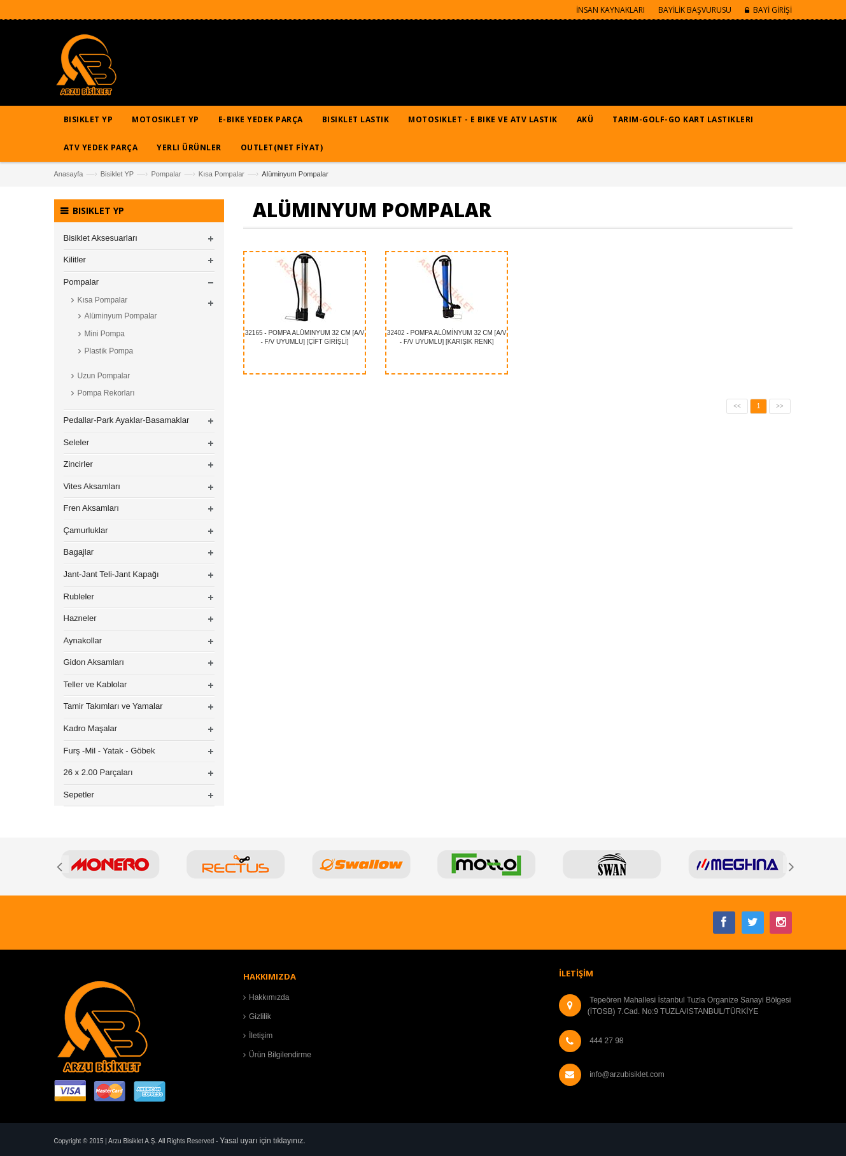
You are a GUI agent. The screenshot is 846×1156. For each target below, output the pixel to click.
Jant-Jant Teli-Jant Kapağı (111, 574)
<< (737, 406)
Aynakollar (83, 640)
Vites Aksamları (92, 486)
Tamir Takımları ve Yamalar (113, 706)
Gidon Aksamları (94, 662)
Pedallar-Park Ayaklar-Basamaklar (127, 420)
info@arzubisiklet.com (627, 1074)
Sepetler (79, 794)
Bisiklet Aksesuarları (100, 238)
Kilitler (75, 259)
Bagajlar (79, 552)
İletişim (260, 1035)
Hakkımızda (269, 997)
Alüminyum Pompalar (121, 315)
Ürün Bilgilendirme (280, 1054)
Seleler (76, 442)
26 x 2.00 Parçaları (98, 772)
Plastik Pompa (109, 350)
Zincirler (78, 464)
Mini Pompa (105, 333)
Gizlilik (260, 1016)
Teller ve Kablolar (95, 684)
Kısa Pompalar (221, 174)
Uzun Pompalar (104, 375)
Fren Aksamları (91, 508)
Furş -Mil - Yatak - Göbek (109, 750)
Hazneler (80, 618)
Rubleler (79, 596)
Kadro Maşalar (91, 728)
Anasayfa (68, 174)
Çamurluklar (86, 530)
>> (780, 406)
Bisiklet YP (117, 174)
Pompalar (166, 174)
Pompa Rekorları (106, 393)
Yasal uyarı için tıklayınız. (263, 1140)
